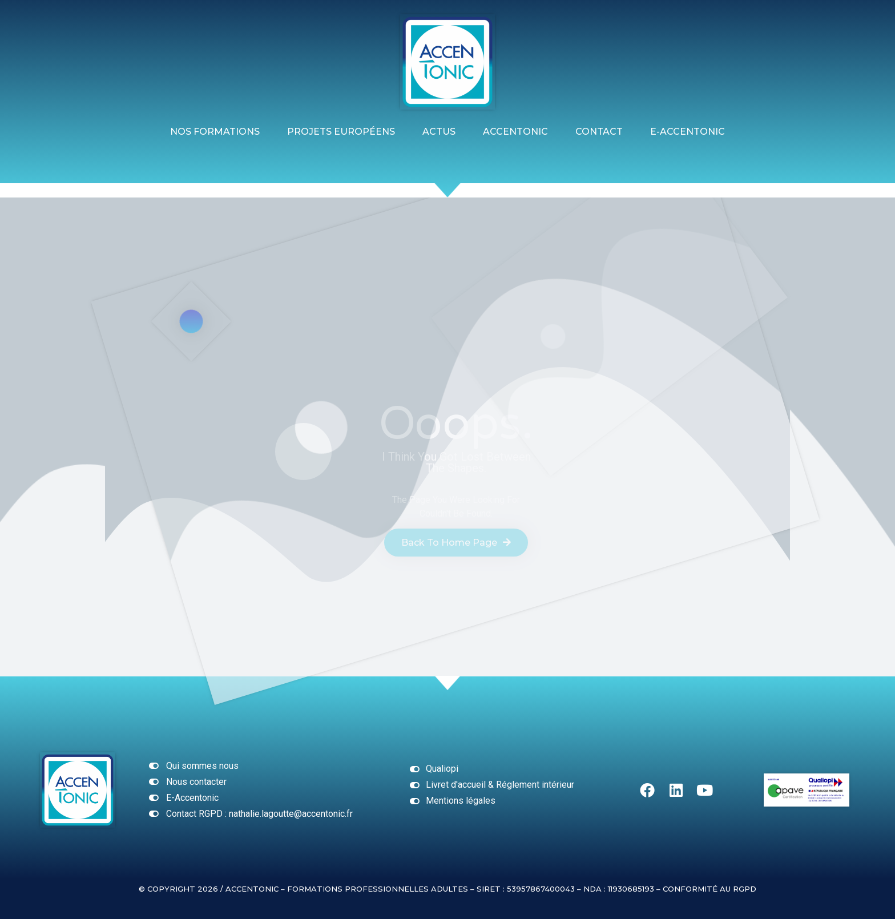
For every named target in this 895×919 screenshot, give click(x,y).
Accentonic (515, 131)
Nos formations (215, 131)
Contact (599, 131)
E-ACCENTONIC (687, 131)
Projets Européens (341, 131)
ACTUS (438, 131)
